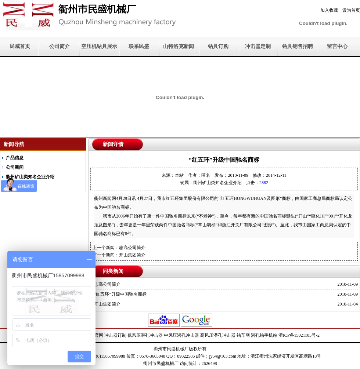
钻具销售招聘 (297, 46)
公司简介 (59, 46)
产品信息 (15, 157)
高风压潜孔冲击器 (217, 335)
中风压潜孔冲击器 (181, 335)
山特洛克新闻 (178, 46)
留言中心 (337, 46)
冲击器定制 (258, 46)
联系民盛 (139, 46)
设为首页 (351, 10)
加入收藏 (329, 10)
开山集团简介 (132, 254)
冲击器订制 (115, 335)
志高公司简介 (132, 247)
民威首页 (20, 46)
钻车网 (243, 335)
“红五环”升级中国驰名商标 (120, 294)
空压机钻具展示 (99, 46)
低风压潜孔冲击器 (145, 335)
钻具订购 (218, 46)
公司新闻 (15, 167)
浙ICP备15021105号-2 (299, 335)
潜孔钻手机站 (264, 335)
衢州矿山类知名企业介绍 (217, 182)
